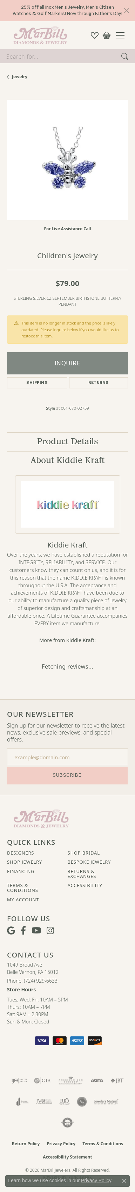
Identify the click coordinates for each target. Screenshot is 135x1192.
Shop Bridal (84, 852)
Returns (98, 382)
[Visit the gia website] (42, 1080)
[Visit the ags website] (71, 1080)
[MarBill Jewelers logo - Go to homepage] (39, 35)
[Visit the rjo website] (64, 1101)
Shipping (37, 382)
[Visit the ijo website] (19, 1080)
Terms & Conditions (22, 888)
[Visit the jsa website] (82, 1101)
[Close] (126, 10)
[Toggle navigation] (122, 35)
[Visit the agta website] (96, 1080)
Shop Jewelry (24, 861)
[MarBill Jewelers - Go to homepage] (41, 818)
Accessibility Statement (67, 1157)
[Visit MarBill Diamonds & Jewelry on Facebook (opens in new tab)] (23, 930)
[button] (94, 35)
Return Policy (26, 1144)
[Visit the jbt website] (117, 1080)
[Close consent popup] (124, 1181)
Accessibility (85, 885)
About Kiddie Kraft (67, 460)
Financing (20, 871)
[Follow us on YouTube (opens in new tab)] (36, 930)
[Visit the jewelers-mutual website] (106, 1101)
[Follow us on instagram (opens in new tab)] (50, 930)
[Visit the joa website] (22, 1101)
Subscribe (67, 775)
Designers (20, 852)
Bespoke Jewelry (89, 861)
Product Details (67, 441)
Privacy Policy (61, 1144)
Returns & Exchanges (82, 874)
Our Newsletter (40, 714)
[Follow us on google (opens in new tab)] (11, 930)
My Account (23, 899)
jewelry (19, 77)
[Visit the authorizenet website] (67, 1122)
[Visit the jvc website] (44, 1101)
